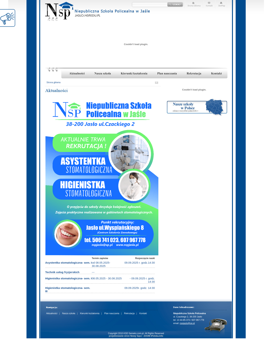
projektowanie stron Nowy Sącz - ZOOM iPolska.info (136, 336)
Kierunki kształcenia (89, 313)
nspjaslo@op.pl (187, 323)
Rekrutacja (129, 313)
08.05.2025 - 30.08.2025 (107, 278)
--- (93, 272)
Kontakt (143, 313)
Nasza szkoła (68, 313)
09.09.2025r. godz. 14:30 (140, 287)
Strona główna (54, 82)
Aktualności (51, 313)
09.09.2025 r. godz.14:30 (140, 262)
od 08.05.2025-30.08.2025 (101, 264)
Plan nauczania (111, 313)
